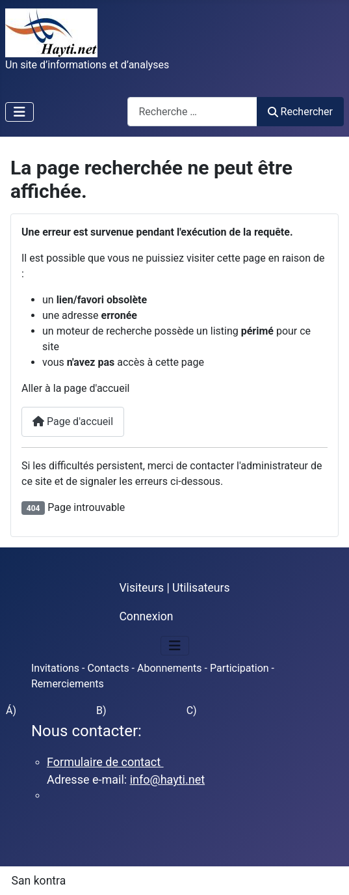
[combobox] (192, 111)
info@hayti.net (167, 779)
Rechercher (300, 111)
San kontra (39, 880)
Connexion (146, 616)
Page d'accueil (72, 421)
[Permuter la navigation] (19, 112)
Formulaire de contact (105, 762)
